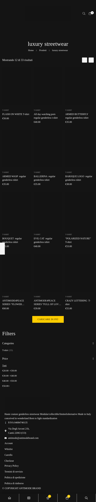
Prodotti (42, 50)
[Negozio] (28, 498)
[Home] (9, 498)
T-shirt (7, 350)
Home (31, 50)
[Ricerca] (84, 13)
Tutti (4, 365)
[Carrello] (90, 13)
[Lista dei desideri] (48, 498)
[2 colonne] (91, 60)
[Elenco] (84, 60)
